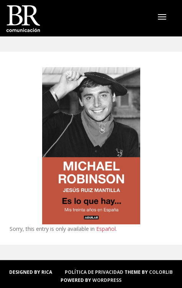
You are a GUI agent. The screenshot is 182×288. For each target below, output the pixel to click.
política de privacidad (94, 272)
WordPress (106, 280)
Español (106, 228)
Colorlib (161, 272)
